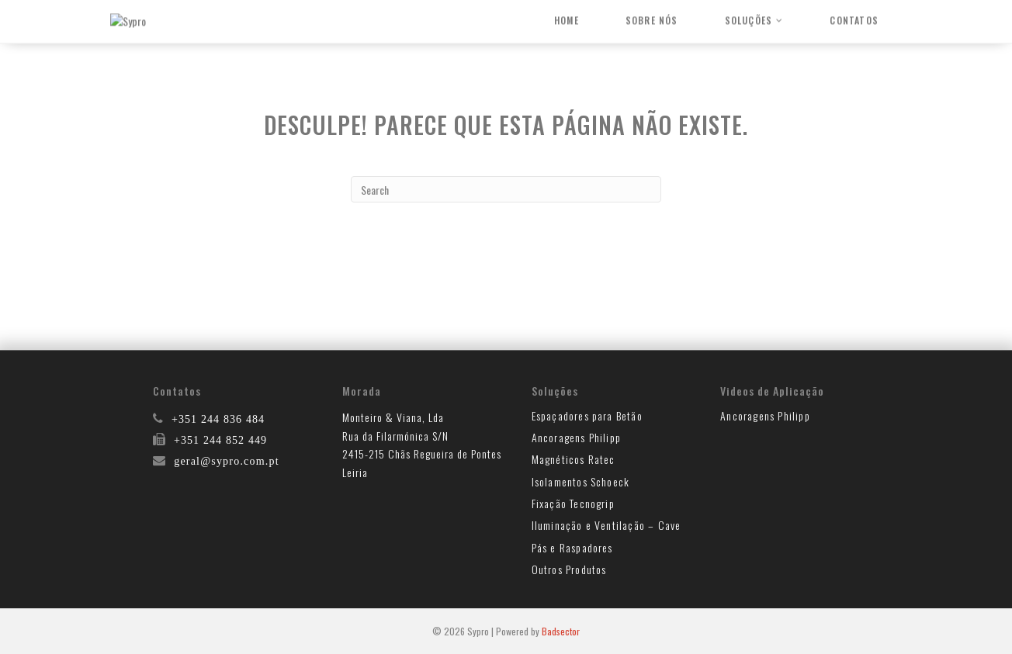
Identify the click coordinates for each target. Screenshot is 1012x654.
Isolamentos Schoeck (581, 481)
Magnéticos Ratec (573, 459)
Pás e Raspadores (572, 547)
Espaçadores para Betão (587, 415)
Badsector (561, 631)
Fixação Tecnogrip (573, 503)
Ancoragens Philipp (577, 437)
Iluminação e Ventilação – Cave (606, 525)
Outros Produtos (569, 569)
